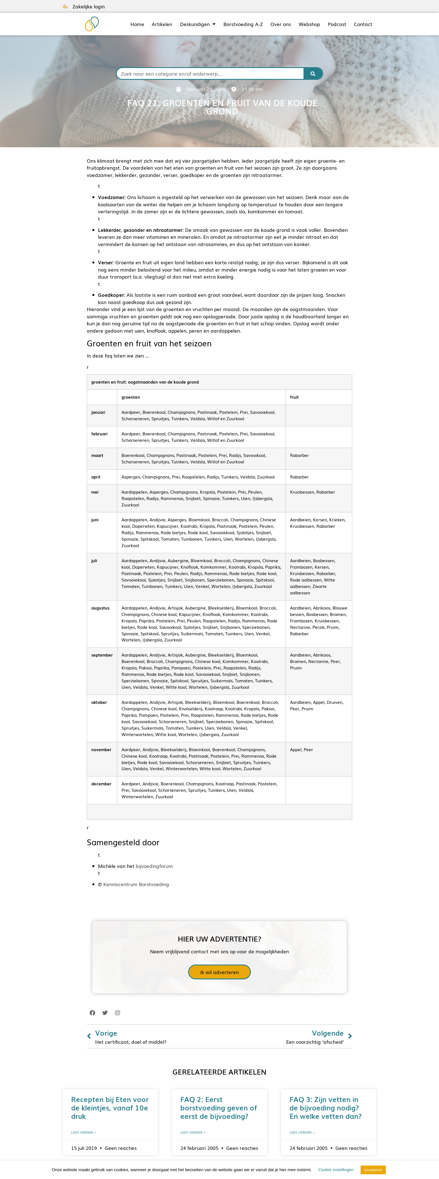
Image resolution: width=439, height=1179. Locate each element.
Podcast (337, 24)
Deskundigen (198, 24)
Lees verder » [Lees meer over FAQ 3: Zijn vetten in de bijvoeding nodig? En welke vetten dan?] (302, 1132)
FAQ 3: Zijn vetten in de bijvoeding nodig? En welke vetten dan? (325, 1107)
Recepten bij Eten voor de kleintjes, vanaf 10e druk (110, 1107)
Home (137, 24)
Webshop (309, 24)
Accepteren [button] (373, 1170)
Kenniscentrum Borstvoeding (136, 884)
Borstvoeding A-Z (243, 24)
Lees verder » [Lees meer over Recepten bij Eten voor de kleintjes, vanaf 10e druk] (83, 1132)
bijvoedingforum (154, 865)
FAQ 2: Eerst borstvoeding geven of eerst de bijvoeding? (218, 1107)
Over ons (280, 24)
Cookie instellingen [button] (336, 1169)
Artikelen (162, 24)
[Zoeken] (313, 73)
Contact (363, 24)
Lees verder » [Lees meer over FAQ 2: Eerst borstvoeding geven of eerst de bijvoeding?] (193, 1132)
